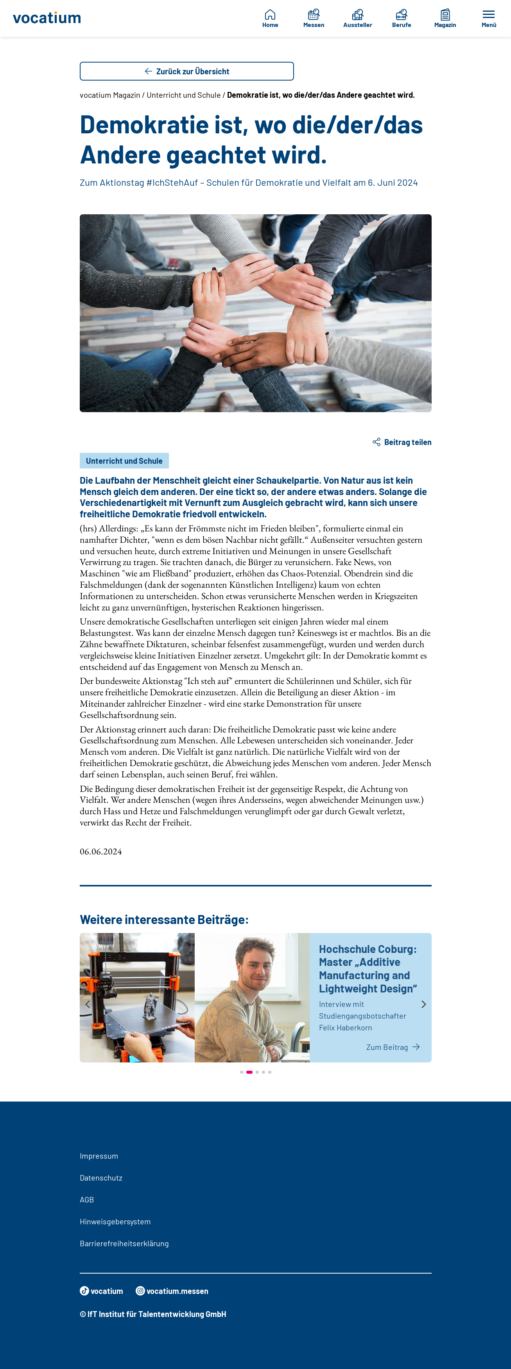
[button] (241, 1072)
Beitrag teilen (402, 442)
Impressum (99, 1155)
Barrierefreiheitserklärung (124, 1243)
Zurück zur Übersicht (187, 71)
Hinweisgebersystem (115, 1221)
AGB (87, 1199)
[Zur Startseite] (47, 18)
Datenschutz (101, 1177)
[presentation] (87, 1005)
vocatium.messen (172, 1290)
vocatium (101, 1290)
